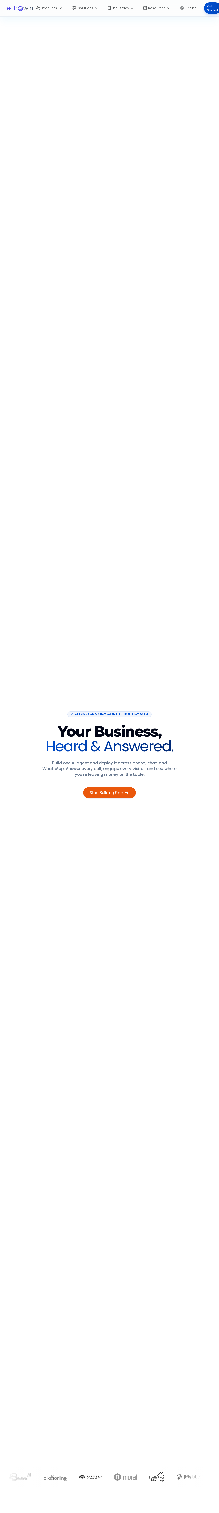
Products (49, 8)
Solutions (85, 8)
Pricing (188, 8)
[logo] (20, 8)
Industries (121, 8)
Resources (157, 8)
